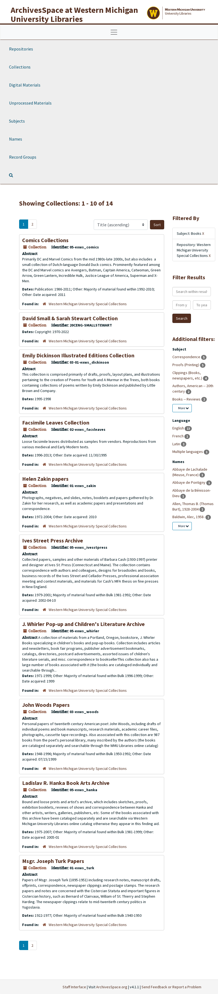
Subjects (17, 121)
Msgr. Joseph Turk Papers (53, 860)
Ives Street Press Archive (52, 540)
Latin (176, 443)
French (178, 436)
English (178, 428)
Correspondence (186, 356)
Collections (20, 67)
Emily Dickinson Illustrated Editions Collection (78, 355)
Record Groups (22, 157)
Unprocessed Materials (30, 103)
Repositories (21, 49)
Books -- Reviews (186, 399)
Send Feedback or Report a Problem (171, 986)
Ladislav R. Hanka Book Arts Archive (66, 782)
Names (15, 139)
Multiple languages (188, 451)
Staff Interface (74, 986)
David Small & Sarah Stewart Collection (70, 318)
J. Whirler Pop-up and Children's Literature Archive (83, 624)
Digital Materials (24, 85)
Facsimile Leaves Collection (55, 422)
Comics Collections (45, 240)
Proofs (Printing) (186, 364)
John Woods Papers (46, 704)
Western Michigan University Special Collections (88, 303)
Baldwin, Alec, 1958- (188, 516)
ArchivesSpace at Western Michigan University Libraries (74, 14)
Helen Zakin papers (45, 478)
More (183, 408)
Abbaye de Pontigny (189, 482)
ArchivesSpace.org (111, 986)
